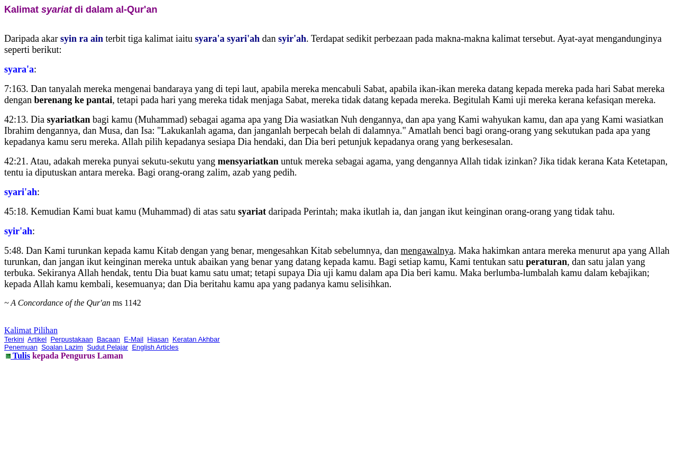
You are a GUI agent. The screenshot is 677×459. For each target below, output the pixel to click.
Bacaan (108, 339)
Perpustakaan (71, 339)
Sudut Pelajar (107, 347)
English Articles (155, 347)
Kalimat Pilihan (31, 330)
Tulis (20, 355)
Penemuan (21, 347)
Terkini (14, 339)
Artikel (37, 339)
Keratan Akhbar (196, 339)
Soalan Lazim (62, 347)
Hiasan (157, 339)
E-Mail (133, 339)
